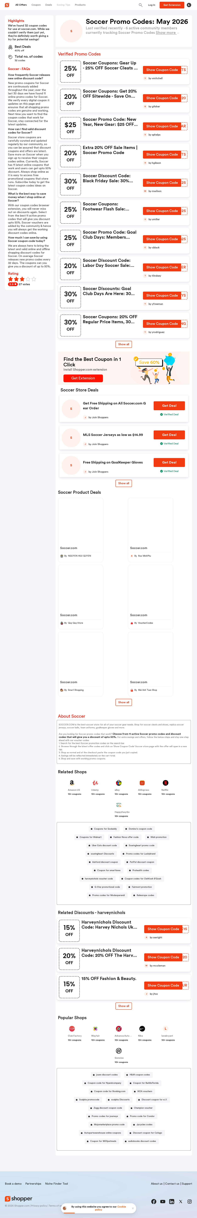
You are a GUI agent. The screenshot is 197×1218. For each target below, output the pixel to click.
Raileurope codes (145, 895)
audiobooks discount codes (142, 1141)
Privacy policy (39, 1206)
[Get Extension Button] (83, 378)
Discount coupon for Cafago (147, 1133)
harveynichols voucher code (99, 879)
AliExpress (143, 790)
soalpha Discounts (120, 1100)
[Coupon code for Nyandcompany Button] (103, 1083)
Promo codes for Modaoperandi (108, 895)
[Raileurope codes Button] (144, 895)
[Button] (151, 5)
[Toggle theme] (189, 5)
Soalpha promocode (89, 1100)
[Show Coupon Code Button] (162, 70)
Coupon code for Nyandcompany (104, 1083)
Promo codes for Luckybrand (140, 854)
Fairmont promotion (142, 887)
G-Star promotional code (107, 887)
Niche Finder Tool (56, 1183)
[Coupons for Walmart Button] (89, 837)
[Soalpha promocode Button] (88, 1100)
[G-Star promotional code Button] (106, 887)
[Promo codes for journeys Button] (103, 1116)
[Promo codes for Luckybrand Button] (139, 854)
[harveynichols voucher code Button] (98, 879)
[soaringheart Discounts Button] (101, 854)
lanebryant (167, 1036)
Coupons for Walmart (90, 837)
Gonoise (119, 1058)
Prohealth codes (140, 870)
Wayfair (95, 1036)
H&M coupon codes (140, 1075)
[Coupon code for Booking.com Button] (108, 1091)
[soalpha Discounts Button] (119, 1100)
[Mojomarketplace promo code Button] (108, 1125)
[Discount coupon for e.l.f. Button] (153, 1100)
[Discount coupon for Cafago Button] (146, 1133)
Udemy (95, 790)
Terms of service (58, 1206)
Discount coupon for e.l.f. (154, 1100)
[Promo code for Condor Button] (141, 1116)
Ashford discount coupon (105, 862)
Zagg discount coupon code (108, 1108)
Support (187, 1183)
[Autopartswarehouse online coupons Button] (101, 1133)
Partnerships (33, 1183)
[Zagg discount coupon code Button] (106, 1108)
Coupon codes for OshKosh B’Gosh (143, 879)
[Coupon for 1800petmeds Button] (102, 1141)
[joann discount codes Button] (105, 1075)
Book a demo (13, 1183)
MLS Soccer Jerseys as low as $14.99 (113, 435)
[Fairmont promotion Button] (140, 887)
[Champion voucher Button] (142, 1108)
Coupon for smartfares (108, 870)
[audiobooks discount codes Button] (141, 1141)
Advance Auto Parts (125, 1036)
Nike (140, 1036)
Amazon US (74, 790)
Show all (123, 1006)
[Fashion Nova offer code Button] (124, 837)
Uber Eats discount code (104, 845)
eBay (117, 790)
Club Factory (75, 1036)
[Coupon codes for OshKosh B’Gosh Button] (141, 879)
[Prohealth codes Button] (139, 870)
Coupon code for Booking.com (109, 1091)
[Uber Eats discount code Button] (103, 846)
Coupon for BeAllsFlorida (146, 1083)
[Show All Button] (123, 1006)
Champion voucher (143, 1108)
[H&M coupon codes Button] (138, 1075)
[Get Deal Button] (169, 406)
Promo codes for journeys (105, 1116)
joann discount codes (107, 1075)
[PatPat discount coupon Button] (140, 862)
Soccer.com (68, 548)
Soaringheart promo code (141, 845)
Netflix (164, 790)
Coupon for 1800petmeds (103, 1141)
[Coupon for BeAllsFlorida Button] (144, 1083)
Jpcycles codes (144, 1125)
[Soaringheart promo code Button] (140, 846)
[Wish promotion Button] (157, 837)
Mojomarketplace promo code (109, 1125)
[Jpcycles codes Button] (143, 1125)
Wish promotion (158, 837)
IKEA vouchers (144, 1091)
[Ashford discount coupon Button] (104, 862)
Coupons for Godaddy (105, 829)
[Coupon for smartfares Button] (107, 870)
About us (157, 1183)
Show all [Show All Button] (123, 344)
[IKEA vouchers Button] (143, 1091)
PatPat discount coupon (142, 862)
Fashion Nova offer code (126, 837)
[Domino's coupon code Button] (139, 829)
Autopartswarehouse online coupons (102, 1133)
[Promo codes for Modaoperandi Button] (107, 895)
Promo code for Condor (142, 1116)
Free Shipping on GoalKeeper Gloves (113, 462)
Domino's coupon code (140, 829)
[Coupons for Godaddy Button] (104, 829)
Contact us (172, 1183)
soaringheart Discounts (102, 854)
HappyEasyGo (122, 812)
